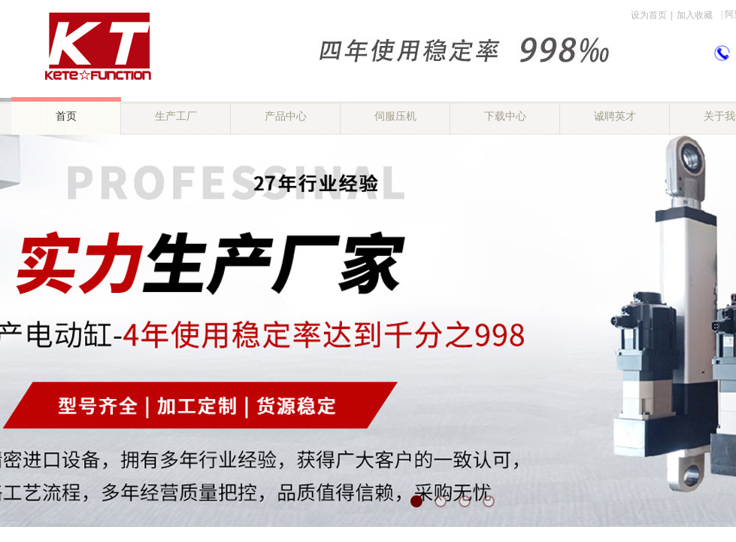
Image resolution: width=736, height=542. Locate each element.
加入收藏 (695, 15)
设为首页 (649, 15)
